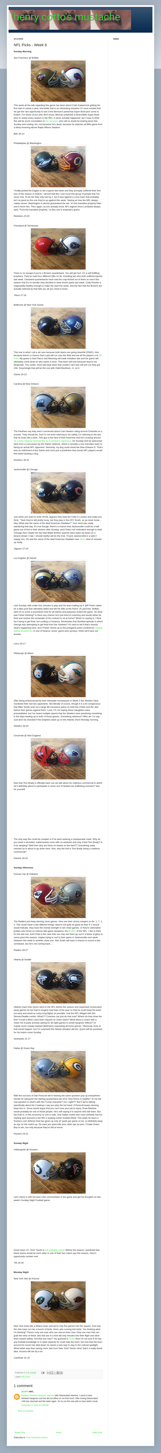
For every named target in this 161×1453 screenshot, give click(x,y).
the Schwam (51, 121)
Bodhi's (72, 931)
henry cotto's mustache (67, 17)
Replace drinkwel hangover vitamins (37, 1395)
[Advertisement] (58, 1422)
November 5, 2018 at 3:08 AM (34, 1405)
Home (58, 1432)
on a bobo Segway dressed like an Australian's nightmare (42, 441)
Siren (82, 539)
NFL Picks (26, 1377)
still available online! (55, 1250)
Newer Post (20, 1432)
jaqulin (24, 1391)
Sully (71, 1338)
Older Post (97, 1432)
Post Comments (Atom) (37, 1437)
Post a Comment (25, 1411)
